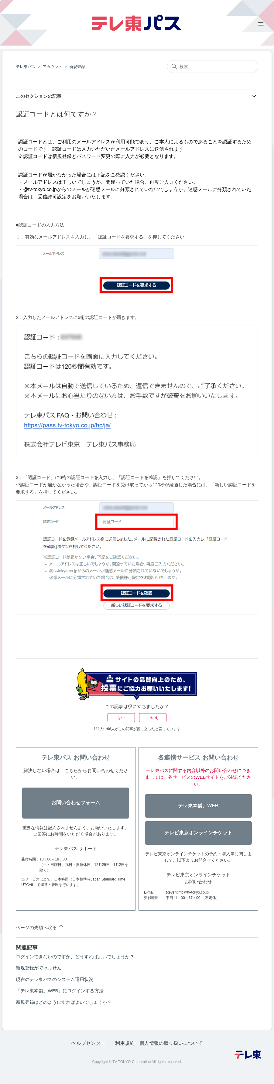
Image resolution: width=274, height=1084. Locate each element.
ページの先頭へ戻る (40, 926)
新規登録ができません (38, 967)
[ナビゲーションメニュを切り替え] (260, 24)
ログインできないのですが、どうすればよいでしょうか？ (75, 956)
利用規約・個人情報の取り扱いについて (159, 1043)
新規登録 (77, 66)
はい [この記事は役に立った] (121, 718)
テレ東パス (26, 66)
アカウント (52, 66)
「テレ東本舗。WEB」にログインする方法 (60, 990)
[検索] (212, 66)
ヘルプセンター (88, 1043)
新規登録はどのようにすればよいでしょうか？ (63, 1002)
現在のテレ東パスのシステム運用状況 (54, 979)
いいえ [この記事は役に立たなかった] (152, 718)
